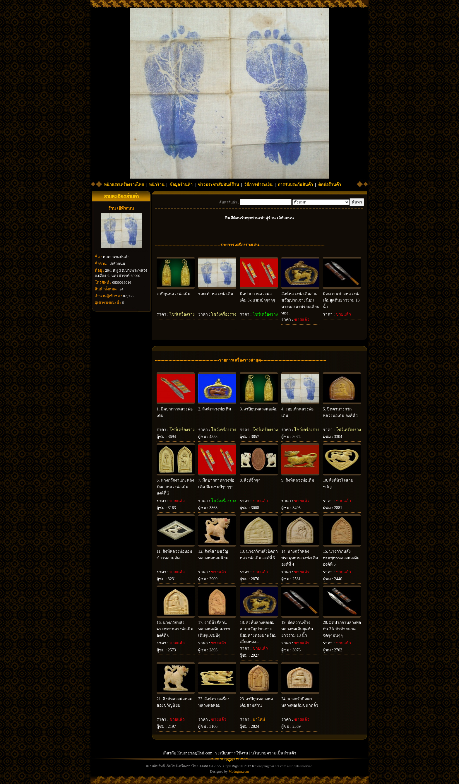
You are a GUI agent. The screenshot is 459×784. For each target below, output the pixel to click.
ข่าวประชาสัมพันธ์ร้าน (218, 184)
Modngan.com (239, 771)
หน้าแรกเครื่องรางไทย (124, 184)
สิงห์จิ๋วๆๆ (252, 480)
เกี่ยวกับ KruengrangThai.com (188, 753)
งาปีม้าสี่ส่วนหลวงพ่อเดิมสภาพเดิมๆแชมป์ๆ (214, 629)
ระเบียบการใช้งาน (231, 753)
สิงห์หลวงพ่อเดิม (216, 409)
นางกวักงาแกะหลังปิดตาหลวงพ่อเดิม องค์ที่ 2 (175, 486)
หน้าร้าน (157, 184)
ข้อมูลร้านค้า (181, 184)
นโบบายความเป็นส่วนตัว (273, 753)
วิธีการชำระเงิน (258, 184)
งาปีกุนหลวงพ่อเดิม (173, 294)
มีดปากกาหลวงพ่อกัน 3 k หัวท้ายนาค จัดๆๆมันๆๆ (342, 629)
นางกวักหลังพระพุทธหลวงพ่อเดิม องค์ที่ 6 (175, 629)
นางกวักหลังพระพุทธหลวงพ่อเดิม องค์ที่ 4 (299, 557)
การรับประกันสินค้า (295, 184)
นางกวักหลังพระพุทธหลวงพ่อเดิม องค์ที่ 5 (341, 557)
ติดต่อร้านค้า (329, 184)
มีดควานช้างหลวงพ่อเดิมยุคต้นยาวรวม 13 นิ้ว (341, 300)
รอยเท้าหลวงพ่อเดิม (215, 294)
